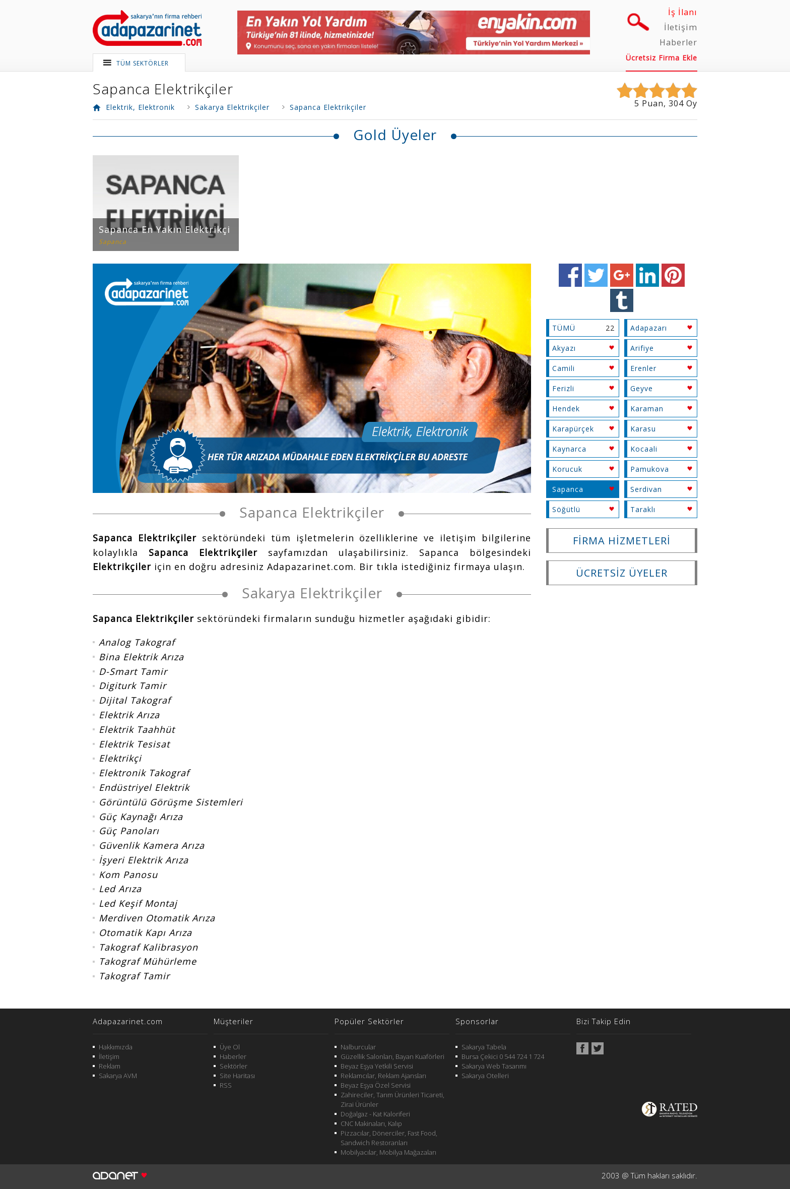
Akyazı (564, 348)
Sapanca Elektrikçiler (163, 88)
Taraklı (642, 509)
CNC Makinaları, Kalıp (371, 1123)
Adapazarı (648, 328)
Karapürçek (573, 428)
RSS (226, 1085)
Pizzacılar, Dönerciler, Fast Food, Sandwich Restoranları (389, 1138)
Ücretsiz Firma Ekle (661, 57)
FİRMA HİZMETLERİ (622, 540)
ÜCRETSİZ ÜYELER (622, 573)
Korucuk (567, 469)
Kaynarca (569, 449)
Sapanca (567, 489)
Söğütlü (566, 509)
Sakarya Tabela (484, 1046)
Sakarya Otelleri (485, 1075)
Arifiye (642, 348)
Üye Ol (230, 1046)
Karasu (643, 428)
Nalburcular (358, 1046)
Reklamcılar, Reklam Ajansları (383, 1075)
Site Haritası (237, 1075)
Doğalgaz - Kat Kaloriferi (375, 1113)
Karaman (647, 408)
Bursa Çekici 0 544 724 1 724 (503, 1056)
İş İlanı (682, 12)
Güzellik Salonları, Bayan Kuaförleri (392, 1056)
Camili (563, 368)
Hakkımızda (116, 1046)
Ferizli (563, 388)
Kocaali (643, 449)
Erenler (643, 368)
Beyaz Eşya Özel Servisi (376, 1085)
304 (676, 103)
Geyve (641, 388)
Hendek (566, 408)
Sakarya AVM (118, 1075)
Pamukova (649, 469)
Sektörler (233, 1066)
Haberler (678, 42)
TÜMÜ (563, 328)
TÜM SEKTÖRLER (142, 63)
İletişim (680, 27)
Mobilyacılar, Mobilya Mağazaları (388, 1152)
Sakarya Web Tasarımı (494, 1066)
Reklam (109, 1066)
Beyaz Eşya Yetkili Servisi (377, 1066)
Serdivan (646, 489)
